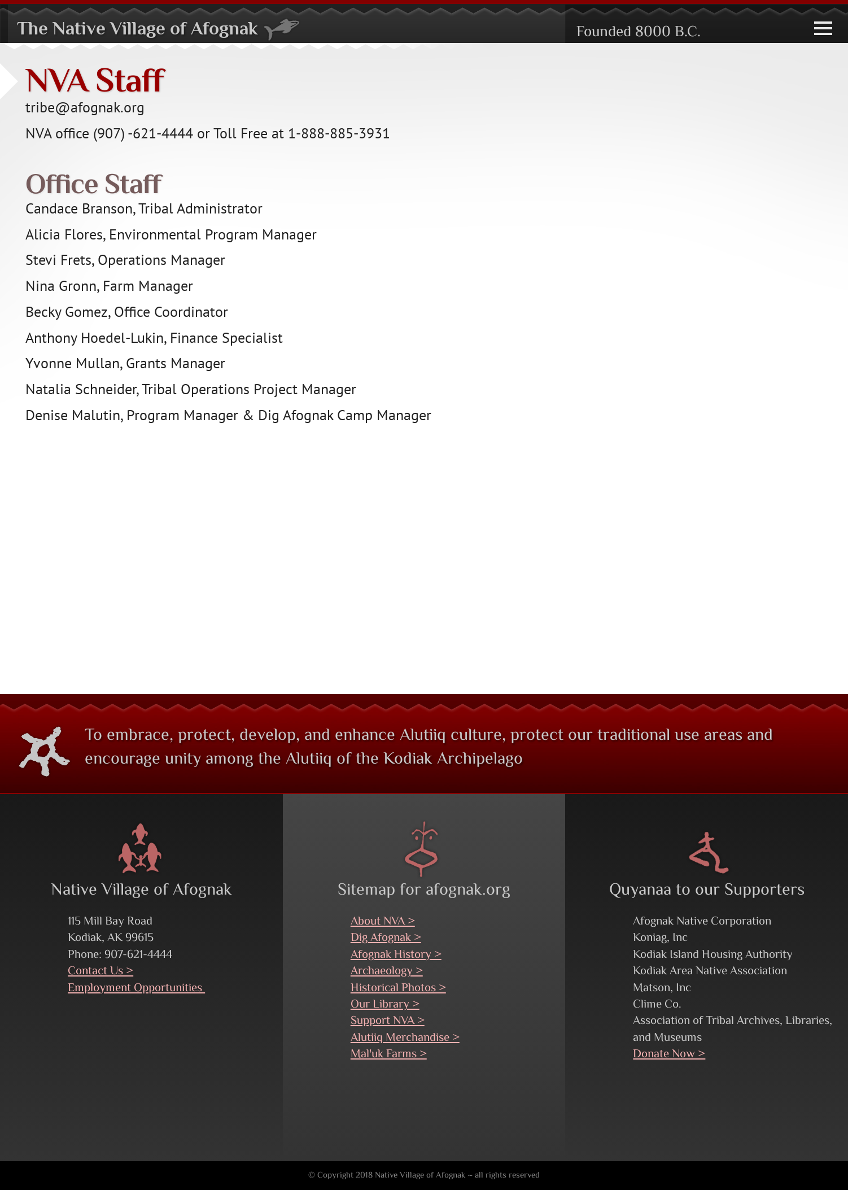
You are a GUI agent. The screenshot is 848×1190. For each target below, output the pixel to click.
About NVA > (383, 922)
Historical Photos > (398, 988)
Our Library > (385, 1005)
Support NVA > (388, 1021)
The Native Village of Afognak (159, 30)
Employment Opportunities (136, 988)
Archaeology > (387, 971)
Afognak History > (396, 955)
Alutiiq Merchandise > (405, 1038)
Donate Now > (669, 1054)
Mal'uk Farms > (389, 1054)
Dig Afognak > (386, 938)
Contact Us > (100, 971)
